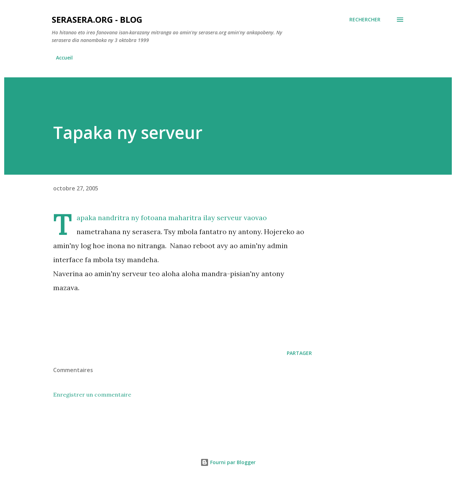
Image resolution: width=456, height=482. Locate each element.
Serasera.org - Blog (97, 19)
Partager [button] (299, 353)
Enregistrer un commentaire (92, 394)
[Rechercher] (364, 19)
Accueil (64, 57)
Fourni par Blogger (228, 462)
